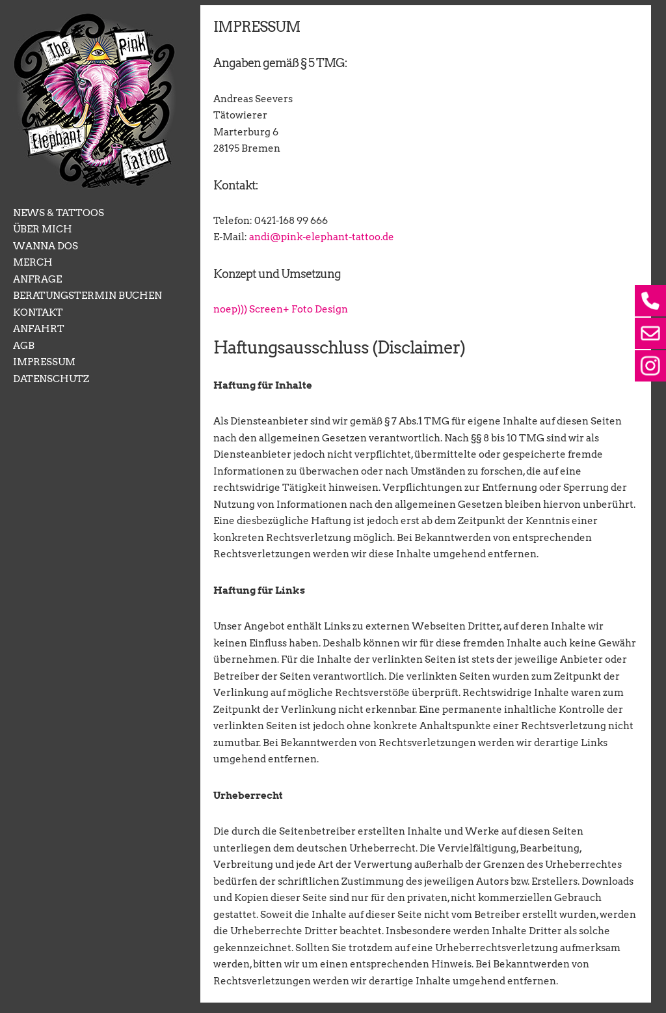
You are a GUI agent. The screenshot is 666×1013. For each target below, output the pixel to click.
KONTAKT (38, 312)
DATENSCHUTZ (51, 379)
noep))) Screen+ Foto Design (280, 309)
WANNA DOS (45, 246)
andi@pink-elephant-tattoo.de (321, 237)
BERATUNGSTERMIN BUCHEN (87, 295)
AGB (23, 346)
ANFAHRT (38, 329)
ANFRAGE (37, 279)
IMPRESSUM (44, 362)
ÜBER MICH (42, 229)
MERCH (33, 262)
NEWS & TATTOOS (58, 213)
